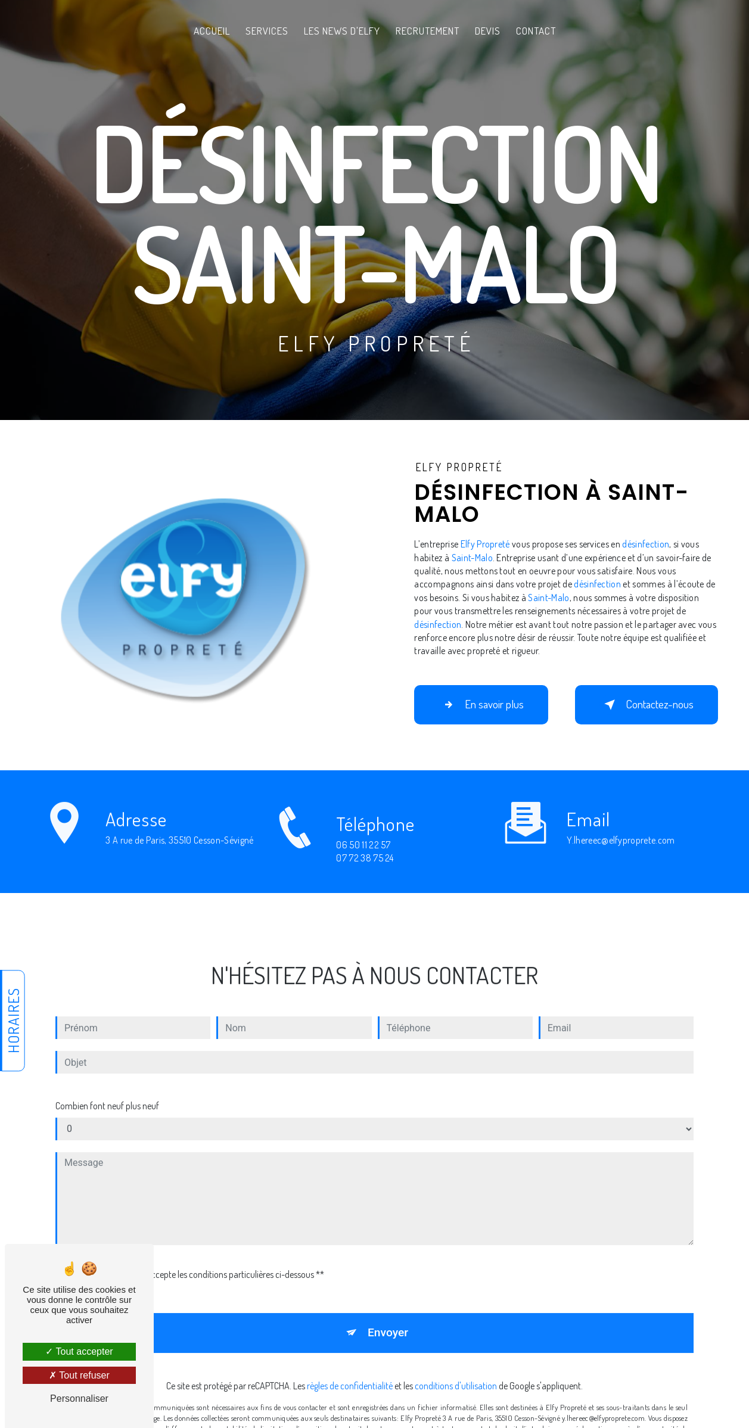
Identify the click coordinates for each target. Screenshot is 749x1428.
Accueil (212, 30)
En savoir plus (481, 705)
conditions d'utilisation (456, 1373)
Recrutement (427, 30)
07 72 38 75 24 (365, 871)
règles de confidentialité (350, 1373)
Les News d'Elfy (342, 30)
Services (266, 30)
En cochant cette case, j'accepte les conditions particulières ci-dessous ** (191, 1261)
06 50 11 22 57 (363, 858)
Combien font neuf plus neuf (107, 1093)
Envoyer (388, 1319)
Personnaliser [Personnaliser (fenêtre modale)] (79, 1398)
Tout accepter (79, 1351)
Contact (536, 30)
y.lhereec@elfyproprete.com (621, 827)
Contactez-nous (646, 705)
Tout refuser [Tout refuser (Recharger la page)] (79, 1375)
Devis (488, 30)
